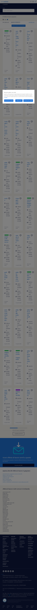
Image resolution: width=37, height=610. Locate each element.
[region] (18, 97)
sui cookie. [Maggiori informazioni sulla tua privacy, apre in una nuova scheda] (5, 97)
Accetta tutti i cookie (28, 100)
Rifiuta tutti (19, 100)
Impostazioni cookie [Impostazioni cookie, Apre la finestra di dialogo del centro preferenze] (9, 100)
